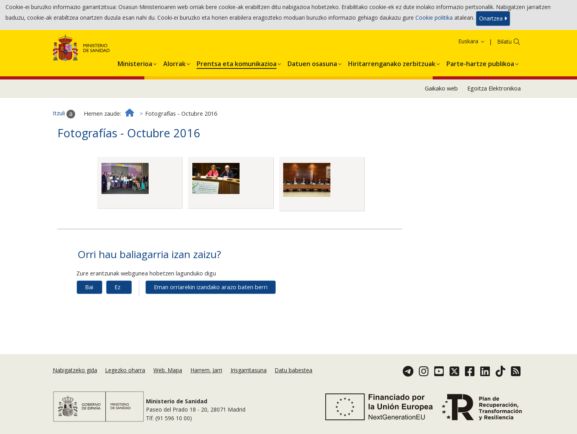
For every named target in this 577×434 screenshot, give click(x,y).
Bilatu (504, 61)
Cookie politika (434, 19)
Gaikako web (441, 108)
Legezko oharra (125, 384)
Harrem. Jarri (206, 384)
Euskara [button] (471, 61)
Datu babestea (293, 384)
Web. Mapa (167, 384)
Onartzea (493, 20)
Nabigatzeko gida (75, 384)
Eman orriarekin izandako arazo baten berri (210, 306)
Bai (89, 306)
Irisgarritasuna (248, 384)
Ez (117, 306)
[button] (135, 82)
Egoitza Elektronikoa (494, 108)
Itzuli (64, 133)
